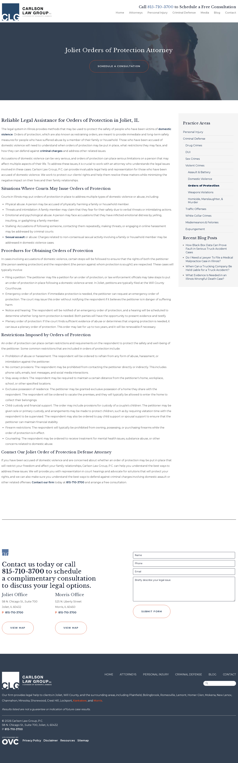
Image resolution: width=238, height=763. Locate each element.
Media (205, 12)
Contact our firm (43, 482)
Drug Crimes (193, 145)
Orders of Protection (203, 185)
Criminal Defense (184, 12)
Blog (217, 12)
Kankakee (80, 700)
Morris (98, 700)
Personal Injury (157, 12)
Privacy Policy (32, 740)
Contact (230, 12)
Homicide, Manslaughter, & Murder (205, 200)
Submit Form (151, 611)
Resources (67, 740)
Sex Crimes (192, 158)
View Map (17, 627)
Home (120, 12)
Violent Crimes (194, 165)
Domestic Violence (200, 178)
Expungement (195, 229)
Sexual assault (15, 237)
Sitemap (83, 740)
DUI (188, 152)
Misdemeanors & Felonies (201, 222)
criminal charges (51, 151)
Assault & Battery (199, 172)
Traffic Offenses (195, 209)
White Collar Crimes (198, 215)
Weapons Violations (200, 192)
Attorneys (136, 12)
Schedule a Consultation (119, 66)
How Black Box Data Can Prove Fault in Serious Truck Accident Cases (206, 249)
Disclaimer (51, 740)
